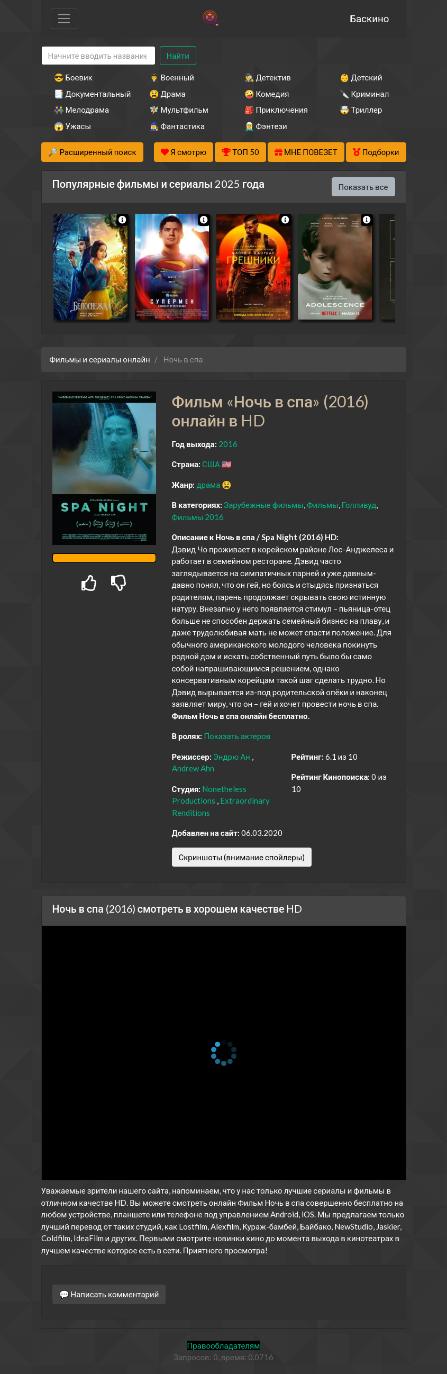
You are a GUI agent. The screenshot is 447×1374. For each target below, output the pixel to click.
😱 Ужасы (73, 126)
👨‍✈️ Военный (171, 77)
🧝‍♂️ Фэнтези (265, 126)
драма (208, 484)
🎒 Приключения (276, 109)
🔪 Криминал (364, 93)
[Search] (98, 56)
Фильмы (323, 504)
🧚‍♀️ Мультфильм (178, 109)
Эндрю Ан (231, 756)
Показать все (363, 187)
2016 (228, 444)
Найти (178, 55)
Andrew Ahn (193, 768)
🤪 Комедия (266, 93)
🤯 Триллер (361, 109)
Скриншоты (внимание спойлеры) (242, 857)
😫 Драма (167, 93)
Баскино (369, 18)
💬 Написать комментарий (109, 1294)
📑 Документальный (87, 93)
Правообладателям (223, 1345)
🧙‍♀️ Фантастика (177, 126)
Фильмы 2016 (198, 517)
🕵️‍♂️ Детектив (267, 77)
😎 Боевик (73, 77)
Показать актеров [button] (237, 736)
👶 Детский (361, 77)
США (211, 464)
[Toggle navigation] (64, 18)
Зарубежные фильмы (264, 504)
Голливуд (359, 504)
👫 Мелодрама (82, 109)
